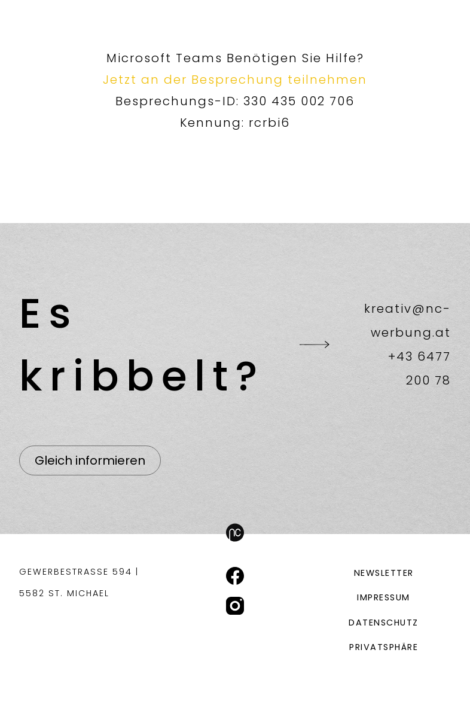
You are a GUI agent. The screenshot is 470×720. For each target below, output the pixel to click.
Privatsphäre (383, 647)
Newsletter (384, 573)
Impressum (383, 597)
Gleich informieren (90, 460)
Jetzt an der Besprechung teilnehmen (235, 79)
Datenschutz (384, 623)
